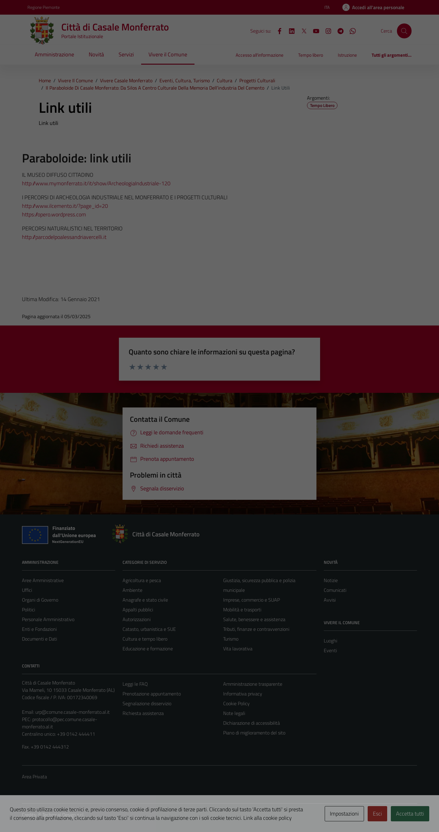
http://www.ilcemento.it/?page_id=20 (65, 206)
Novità (96, 54)
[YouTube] (314, 30)
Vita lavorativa (237, 648)
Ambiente (132, 590)
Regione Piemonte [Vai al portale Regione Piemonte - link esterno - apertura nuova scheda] (43, 7)
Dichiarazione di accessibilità (251, 723)
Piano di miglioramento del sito (254, 732)
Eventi (330, 650)
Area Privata (34, 776)
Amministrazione (54, 54)
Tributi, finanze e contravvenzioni (256, 629)
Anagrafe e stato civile (145, 599)
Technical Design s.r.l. (63, 814)
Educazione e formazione (148, 648)
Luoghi (330, 640)
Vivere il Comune (167, 54)
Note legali (234, 713)
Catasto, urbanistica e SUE (149, 629)
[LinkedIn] (289, 30)
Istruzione (347, 55)
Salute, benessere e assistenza (254, 619)
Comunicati (335, 590)
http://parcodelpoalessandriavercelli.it (64, 237)
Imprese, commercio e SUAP (251, 599)
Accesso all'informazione (260, 55)
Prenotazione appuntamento (152, 693)
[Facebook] (277, 30)
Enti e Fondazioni (39, 629)
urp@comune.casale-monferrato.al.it (72, 712)
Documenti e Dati (39, 638)
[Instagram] (326, 30)
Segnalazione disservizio (147, 703)
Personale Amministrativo (48, 619)
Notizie (331, 580)
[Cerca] (404, 30)
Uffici (27, 590)
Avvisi (330, 599)
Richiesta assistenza (143, 713)
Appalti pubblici (138, 609)
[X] (301, 30)
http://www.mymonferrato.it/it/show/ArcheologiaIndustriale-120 (96, 183)
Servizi (126, 54)
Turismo (230, 638)
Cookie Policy (236, 703)
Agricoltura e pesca (142, 580)
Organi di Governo (40, 599)
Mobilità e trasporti (242, 609)
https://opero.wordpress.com (54, 214)
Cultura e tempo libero (145, 638)
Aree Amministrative (43, 580)
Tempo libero (310, 55)
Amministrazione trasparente (252, 684)
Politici (28, 609)
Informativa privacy (242, 693)
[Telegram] (338, 30)
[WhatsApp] (350, 30)
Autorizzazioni (137, 619)
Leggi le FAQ (135, 684)
